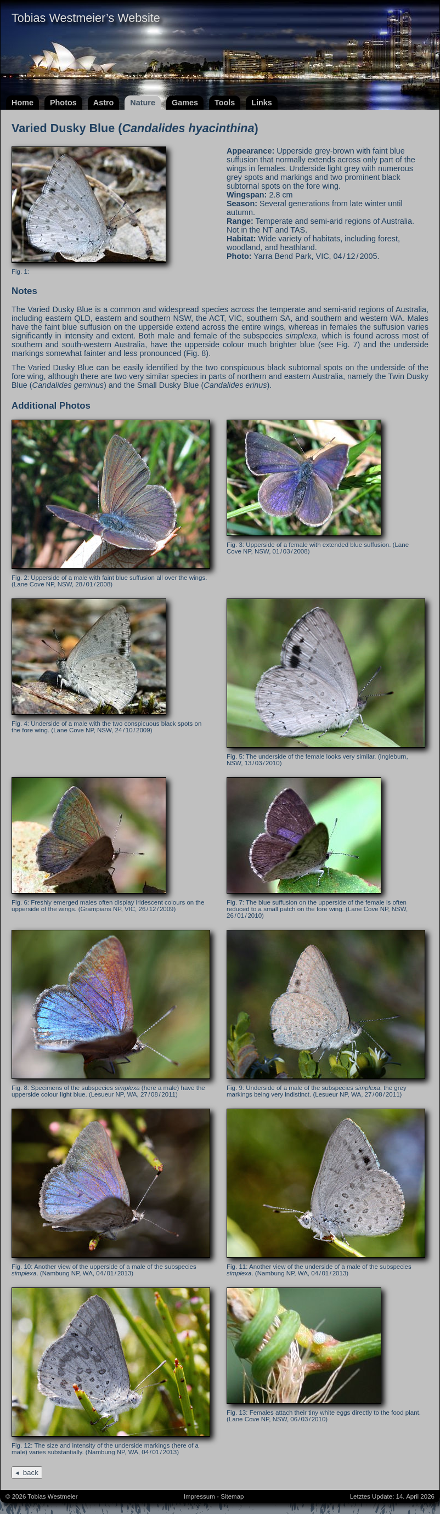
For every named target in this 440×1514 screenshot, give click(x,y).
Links (261, 102)
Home (22, 102)
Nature (142, 102)
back (30, 1472)
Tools (225, 102)
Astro (103, 102)
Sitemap (232, 1496)
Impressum (199, 1496)
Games (185, 102)
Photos (63, 102)
